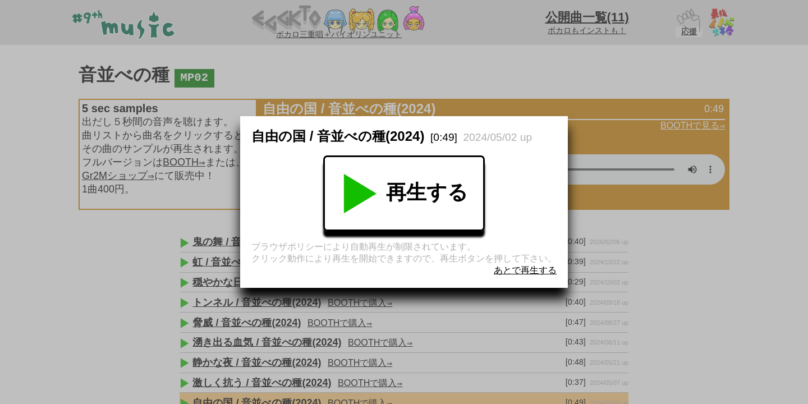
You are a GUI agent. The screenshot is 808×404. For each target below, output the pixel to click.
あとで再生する (525, 270)
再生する (404, 193)
